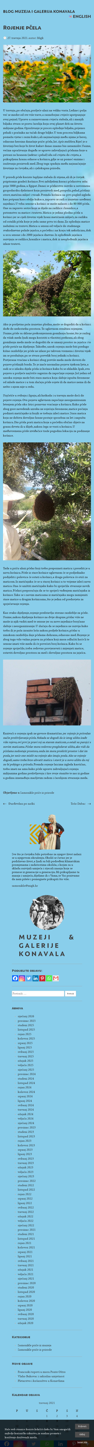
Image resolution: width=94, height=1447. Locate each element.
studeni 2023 (26, 1132)
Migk (40, 38)
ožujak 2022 (25, 1216)
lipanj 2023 (25, 1154)
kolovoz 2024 (26, 1092)
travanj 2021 (26, 1265)
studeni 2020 (26, 1287)
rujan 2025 (24, 1034)
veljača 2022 (25, 1221)
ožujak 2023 (25, 1167)
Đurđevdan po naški (21, 803)
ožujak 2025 (25, 1061)
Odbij (82, 1434)
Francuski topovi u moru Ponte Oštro (42, 1372)
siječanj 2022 (26, 1225)
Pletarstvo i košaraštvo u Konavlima (41, 1381)
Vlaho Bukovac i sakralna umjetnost (41, 1376)
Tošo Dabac (78, 803)
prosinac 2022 (27, 1181)
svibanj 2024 (26, 1105)
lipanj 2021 (25, 1256)
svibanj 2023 (26, 1158)
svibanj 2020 (26, 1314)
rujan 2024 (24, 1087)
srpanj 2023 (25, 1150)
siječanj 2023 (26, 1176)
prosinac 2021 (27, 1230)
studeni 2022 (26, 1185)
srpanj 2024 (25, 1096)
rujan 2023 (24, 1141)
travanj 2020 (26, 1318)
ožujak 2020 (25, 1323)
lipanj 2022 (25, 1203)
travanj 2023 (26, 1163)
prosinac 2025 (27, 1021)
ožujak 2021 (25, 1269)
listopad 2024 (26, 1083)
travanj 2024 (26, 1109)
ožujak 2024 (25, 1114)
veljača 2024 (25, 1118)
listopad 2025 (26, 1029)
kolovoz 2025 (26, 1038)
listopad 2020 (26, 1292)
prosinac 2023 (27, 1127)
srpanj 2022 (25, 1198)
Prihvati (82, 1426)
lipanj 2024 (25, 1101)
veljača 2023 (25, 1172)
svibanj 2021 (26, 1261)
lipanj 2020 (25, 1310)
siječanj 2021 (26, 1278)
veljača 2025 (25, 1065)
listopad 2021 (26, 1238)
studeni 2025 (26, 1025)
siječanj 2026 (26, 1016)
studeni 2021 (26, 1234)
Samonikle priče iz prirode (37, 793)
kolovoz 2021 (26, 1247)
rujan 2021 (24, 1243)
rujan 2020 (24, 1296)
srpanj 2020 (25, 1305)
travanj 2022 (26, 1212)
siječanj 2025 (26, 1069)
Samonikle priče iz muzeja (34, 1345)
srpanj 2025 (25, 1043)
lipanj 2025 (25, 1047)
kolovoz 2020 (26, 1301)
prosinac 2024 (27, 1074)
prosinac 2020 (27, 1283)
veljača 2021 (25, 1274)
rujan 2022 (24, 1194)
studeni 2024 (26, 1078)
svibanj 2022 (26, 1207)
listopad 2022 (26, 1189)
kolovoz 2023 (26, 1145)
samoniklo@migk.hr (25, 886)
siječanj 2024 (26, 1123)
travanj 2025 (26, 1056)
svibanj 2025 (26, 1052)
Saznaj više (82, 1442)
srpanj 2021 (25, 1252)
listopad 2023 (26, 1136)
